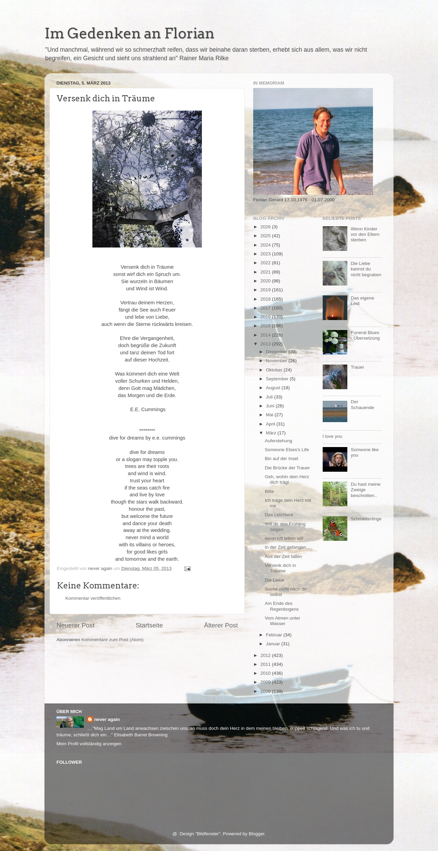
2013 (266, 343)
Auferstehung (278, 440)
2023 (266, 253)
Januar (273, 643)
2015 (266, 325)
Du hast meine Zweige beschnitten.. (366, 490)
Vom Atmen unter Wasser (282, 620)
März (272, 432)
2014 (266, 335)
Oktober (275, 369)
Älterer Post (221, 625)
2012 (266, 655)
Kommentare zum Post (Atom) (112, 639)
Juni (271, 405)
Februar (274, 634)
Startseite (149, 625)
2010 (266, 673)
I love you (333, 436)
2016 (266, 316)
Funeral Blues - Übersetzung (365, 335)
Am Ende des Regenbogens (282, 606)
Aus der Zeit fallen (283, 556)
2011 (266, 664)
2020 (266, 280)
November (277, 360)
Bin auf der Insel (281, 458)
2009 (266, 682)
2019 (266, 289)
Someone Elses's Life (287, 449)
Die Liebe (274, 580)
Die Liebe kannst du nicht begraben (366, 269)
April (271, 424)
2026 (266, 226)
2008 (266, 691)
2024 (266, 244)
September (278, 378)
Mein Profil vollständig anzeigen (88, 743)
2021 (266, 272)
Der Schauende (362, 404)
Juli (270, 396)
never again (107, 719)
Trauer (357, 367)
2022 (266, 262)
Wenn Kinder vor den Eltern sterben (365, 234)
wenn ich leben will (284, 538)
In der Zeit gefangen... (287, 547)
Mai (270, 414)
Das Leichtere (279, 514)
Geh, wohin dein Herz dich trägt (287, 479)
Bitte (269, 491)
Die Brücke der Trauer (287, 467)
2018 (266, 299)
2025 (266, 235)
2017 (266, 307)
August (274, 387)
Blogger (257, 833)
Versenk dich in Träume (280, 568)
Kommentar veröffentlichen (92, 598)
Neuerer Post (75, 625)
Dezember (277, 351)
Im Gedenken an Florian (129, 33)
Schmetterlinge (366, 518)
